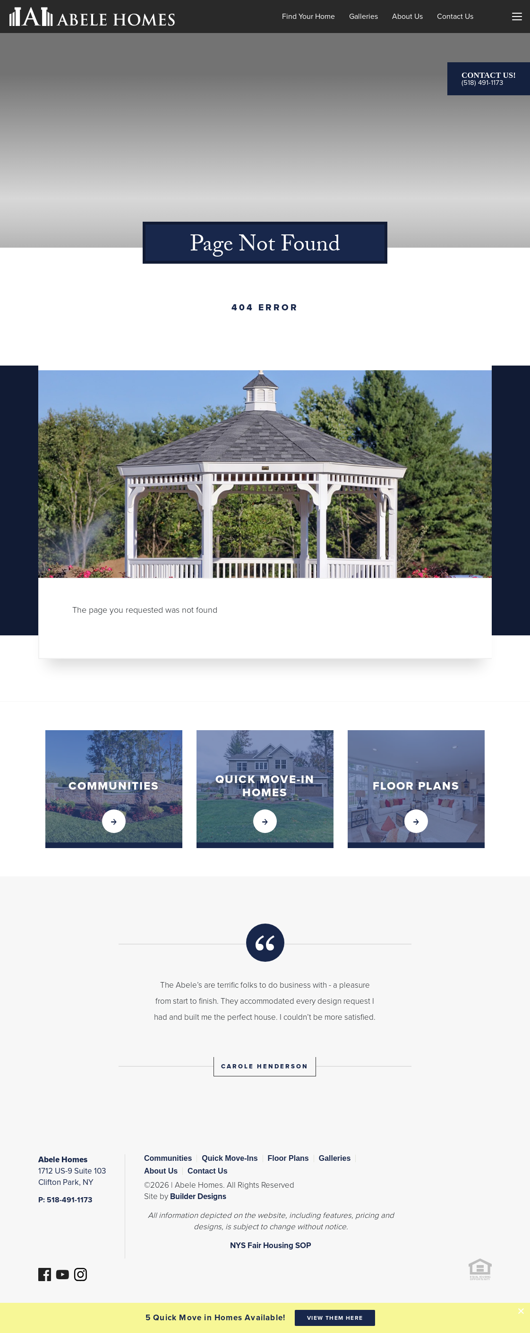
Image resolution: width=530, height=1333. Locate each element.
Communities (168, 1158)
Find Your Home (308, 16)
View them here (335, 1318)
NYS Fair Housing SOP (270, 1245)
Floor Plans (288, 1158)
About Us (407, 16)
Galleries (363, 16)
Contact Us (455, 16)
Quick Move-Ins (229, 1158)
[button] (491, 30)
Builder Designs (198, 1196)
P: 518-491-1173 (65, 1200)
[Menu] (517, 16)
